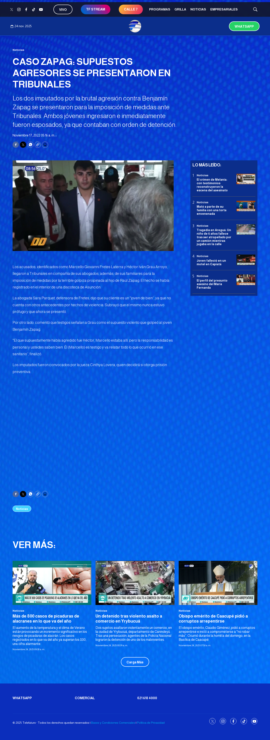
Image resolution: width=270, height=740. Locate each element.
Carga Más (135, 662)
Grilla (180, 9)
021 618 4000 (147, 698)
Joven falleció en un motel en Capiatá (211, 262)
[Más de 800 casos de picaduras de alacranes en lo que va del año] (52, 583)
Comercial (85, 698)
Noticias (198, 9)
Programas (159, 9)
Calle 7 (131, 9)
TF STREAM (95, 9)
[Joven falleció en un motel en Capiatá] (245, 260)
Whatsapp (244, 26)
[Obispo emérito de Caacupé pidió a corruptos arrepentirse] (218, 583)
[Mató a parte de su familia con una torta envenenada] (245, 206)
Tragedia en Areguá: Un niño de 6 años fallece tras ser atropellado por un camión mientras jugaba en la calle (214, 237)
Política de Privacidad (151, 722)
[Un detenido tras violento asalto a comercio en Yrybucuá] (135, 583)
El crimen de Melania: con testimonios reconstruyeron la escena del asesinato (212, 185)
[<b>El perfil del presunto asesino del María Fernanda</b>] (245, 279)
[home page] (135, 26)
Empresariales (224, 9)
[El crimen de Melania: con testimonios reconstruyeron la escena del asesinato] (245, 179)
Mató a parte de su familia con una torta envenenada (211, 210)
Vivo (63, 10)
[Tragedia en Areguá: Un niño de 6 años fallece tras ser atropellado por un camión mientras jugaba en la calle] (245, 229)
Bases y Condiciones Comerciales (113, 722)
